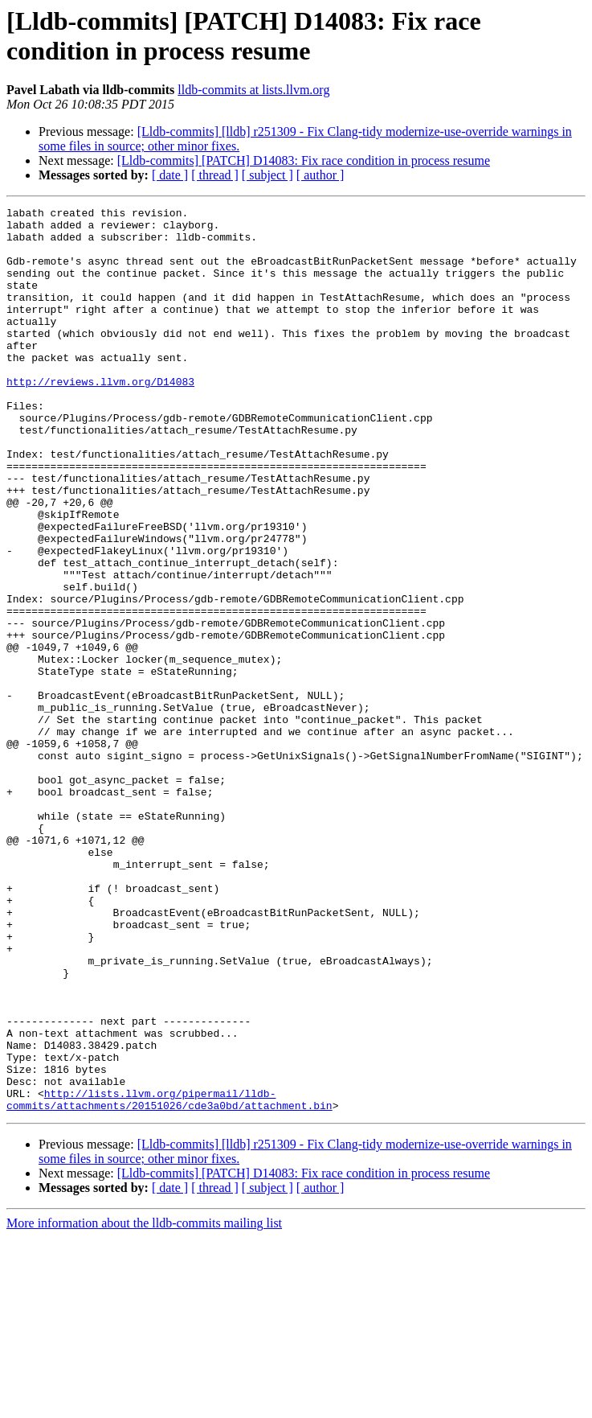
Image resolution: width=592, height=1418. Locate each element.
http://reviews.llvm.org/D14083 (100, 417)
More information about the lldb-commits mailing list (144, 1404)
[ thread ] (215, 175)
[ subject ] (267, 175)
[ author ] (320, 175)
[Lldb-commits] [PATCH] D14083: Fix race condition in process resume (303, 160)
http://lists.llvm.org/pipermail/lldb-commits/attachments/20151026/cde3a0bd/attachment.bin (169, 1278)
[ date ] (170, 175)
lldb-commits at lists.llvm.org (253, 90)
